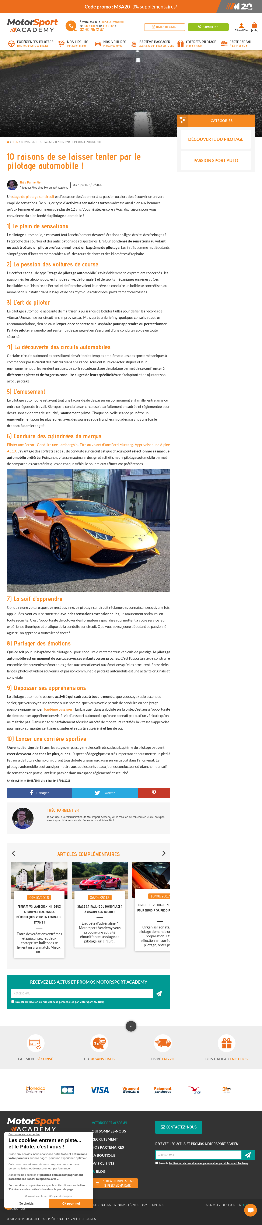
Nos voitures (114, 42)
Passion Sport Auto (215, 161)
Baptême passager (154, 42)
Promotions (208, 27)
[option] (131, 6)
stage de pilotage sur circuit (33, 196)
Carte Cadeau (240, 42)
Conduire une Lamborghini (57, 444)
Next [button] (164, 851)
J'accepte (57, 1002)
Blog (98, 1171)
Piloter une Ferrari (21, 444)
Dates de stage (164, 27)
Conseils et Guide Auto (216, 183)
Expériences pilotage (35, 42)
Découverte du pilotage (215, 140)
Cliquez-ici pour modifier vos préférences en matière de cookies (51, 1219)
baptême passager (58, 709)
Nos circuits (77, 42)
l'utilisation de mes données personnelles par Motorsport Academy (64, 1002)
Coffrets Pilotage (201, 42)
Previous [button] (13, 851)
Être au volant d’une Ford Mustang (106, 444)
